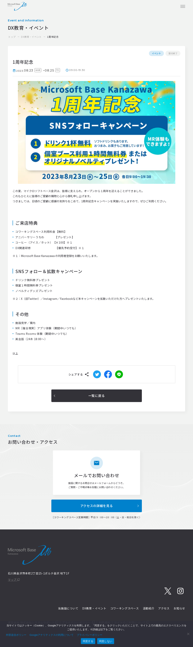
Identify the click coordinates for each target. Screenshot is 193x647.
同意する (88, 641)
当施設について (68, 608)
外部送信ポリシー (16, 634)
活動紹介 (148, 608)
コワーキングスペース (124, 608)
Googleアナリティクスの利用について (52, 634)
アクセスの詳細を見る (96, 505)
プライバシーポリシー (89, 634)
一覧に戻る (96, 395)
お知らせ (179, 608)
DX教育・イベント (31, 36)
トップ (12, 36)
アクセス (164, 608)
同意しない (105, 641)
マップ (14, 580)
